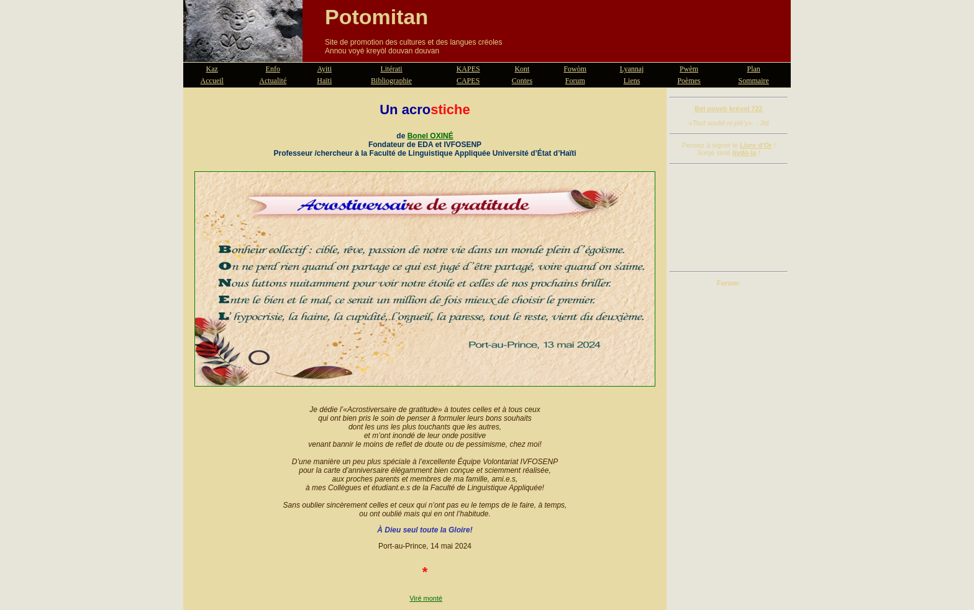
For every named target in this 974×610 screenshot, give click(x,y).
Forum (575, 80)
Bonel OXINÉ (430, 136)
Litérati (391, 69)
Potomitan (376, 17)
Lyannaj (632, 69)
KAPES (468, 69)
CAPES (468, 80)
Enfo (273, 69)
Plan (753, 69)
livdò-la (744, 152)
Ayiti (324, 69)
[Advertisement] (729, 217)
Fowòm (574, 69)
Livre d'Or (756, 145)
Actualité (272, 80)
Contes (522, 80)
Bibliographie (391, 80)
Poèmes (688, 80)
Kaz (212, 69)
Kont (521, 69)
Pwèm (689, 69)
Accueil (212, 80)
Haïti (324, 80)
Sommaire (754, 80)
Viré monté (425, 598)
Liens (632, 80)
